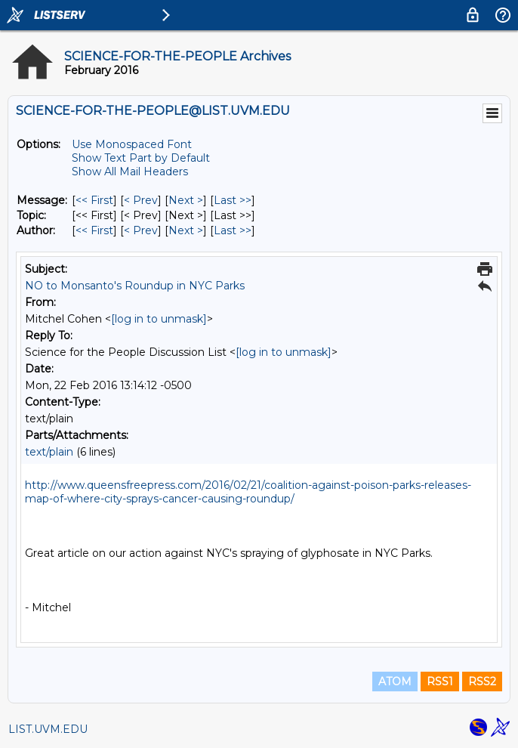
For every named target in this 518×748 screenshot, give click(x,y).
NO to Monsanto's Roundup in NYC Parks (135, 285)
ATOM (395, 681)
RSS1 (440, 681)
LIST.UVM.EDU (48, 729)
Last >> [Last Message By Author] (232, 230)
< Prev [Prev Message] (141, 200)
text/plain (49, 452)
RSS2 (482, 681)
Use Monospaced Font (132, 144)
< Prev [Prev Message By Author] (141, 230)
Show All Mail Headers (130, 171)
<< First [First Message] (94, 200)
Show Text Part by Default (141, 158)
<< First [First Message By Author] (94, 230)
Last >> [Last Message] (232, 200)
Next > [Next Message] (185, 200)
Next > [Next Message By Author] (185, 230)
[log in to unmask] (159, 319)
